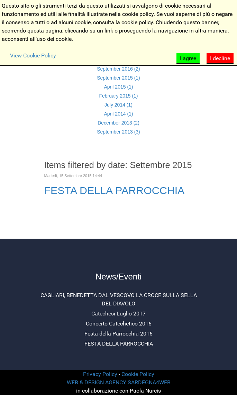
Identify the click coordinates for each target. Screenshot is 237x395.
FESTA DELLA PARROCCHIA (114, 190)
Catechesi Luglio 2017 (118, 313)
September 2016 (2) (118, 69)
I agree (188, 58)
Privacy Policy (100, 374)
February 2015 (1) (118, 96)
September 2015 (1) (118, 78)
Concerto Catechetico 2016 (119, 323)
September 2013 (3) (118, 132)
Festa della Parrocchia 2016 (118, 333)
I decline (220, 58)
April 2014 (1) (118, 114)
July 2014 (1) (118, 105)
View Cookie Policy (33, 55)
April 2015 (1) (118, 87)
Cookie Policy (137, 374)
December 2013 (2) (118, 123)
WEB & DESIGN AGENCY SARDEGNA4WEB (119, 382)
